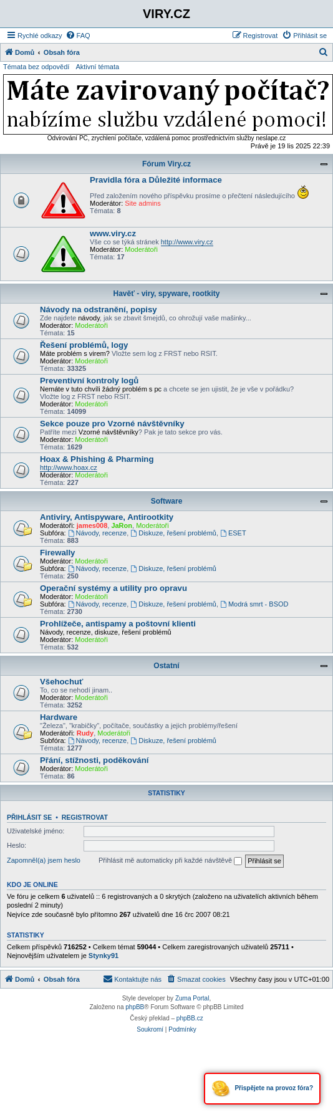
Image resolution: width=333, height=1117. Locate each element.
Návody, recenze (97, 533)
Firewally (57, 552)
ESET (233, 533)
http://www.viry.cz (187, 242)
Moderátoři (141, 249)
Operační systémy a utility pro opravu (113, 588)
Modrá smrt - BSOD (254, 604)
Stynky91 (103, 955)
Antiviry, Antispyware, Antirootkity (106, 517)
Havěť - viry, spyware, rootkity (166, 293)
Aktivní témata (97, 66)
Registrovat (85, 817)
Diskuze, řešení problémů (173, 533)
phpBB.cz (189, 1018)
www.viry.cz (113, 233)
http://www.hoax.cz (68, 467)
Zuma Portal (192, 998)
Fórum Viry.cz (166, 164)
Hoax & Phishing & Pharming (96, 459)
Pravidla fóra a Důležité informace (156, 180)
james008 (92, 525)
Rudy (85, 733)
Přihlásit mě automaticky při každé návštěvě (170, 860)
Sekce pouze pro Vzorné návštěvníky (112, 423)
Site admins (142, 203)
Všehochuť (61, 681)
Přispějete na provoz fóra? (262, 1088)
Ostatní (166, 665)
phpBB (134, 1007)
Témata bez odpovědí (36, 66)
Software (167, 501)
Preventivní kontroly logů (89, 380)
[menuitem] (77, 35)
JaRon (121, 525)
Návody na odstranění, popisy (98, 309)
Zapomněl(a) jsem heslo (43, 860)
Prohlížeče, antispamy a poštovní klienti (118, 623)
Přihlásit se (29, 817)
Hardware (58, 717)
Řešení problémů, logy (84, 345)
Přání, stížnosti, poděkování (94, 760)
